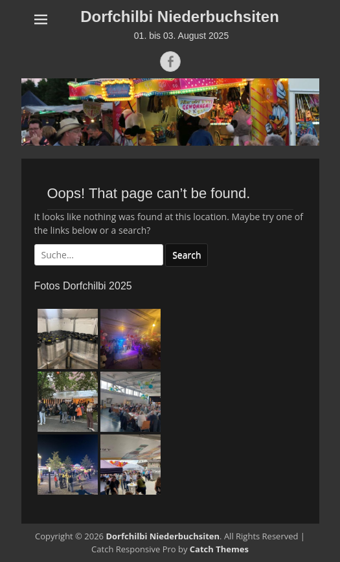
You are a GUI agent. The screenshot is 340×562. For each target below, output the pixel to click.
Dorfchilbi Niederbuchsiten (179, 16)
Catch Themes (219, 549)
